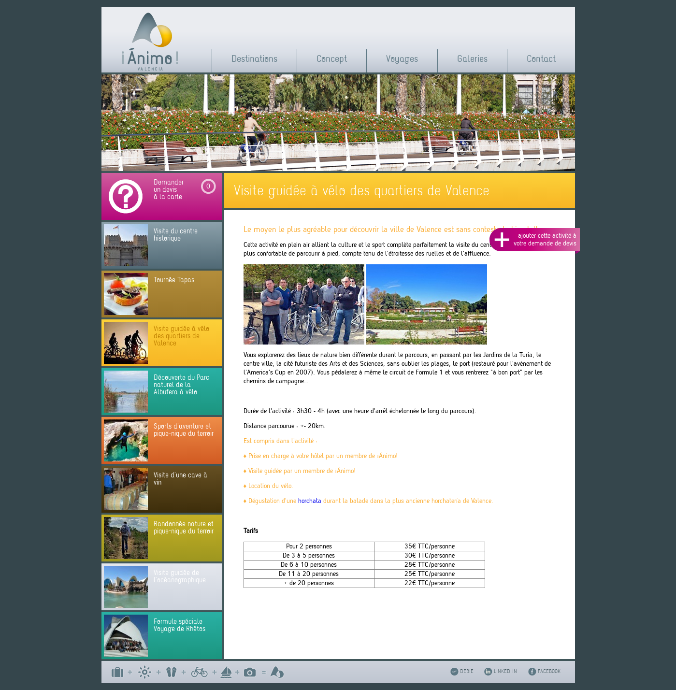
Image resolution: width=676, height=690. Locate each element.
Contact (541, 58)
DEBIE (467, 671)
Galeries (472, 58)
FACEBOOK (549, 671)
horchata (309, 500)
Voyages (402, 58)
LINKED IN (505, 671)
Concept (331, 58)
